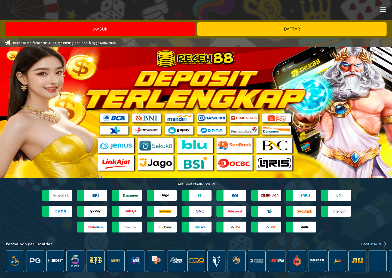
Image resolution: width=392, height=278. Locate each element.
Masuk (100, 29)
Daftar (292, 29)
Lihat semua (371, 244)
